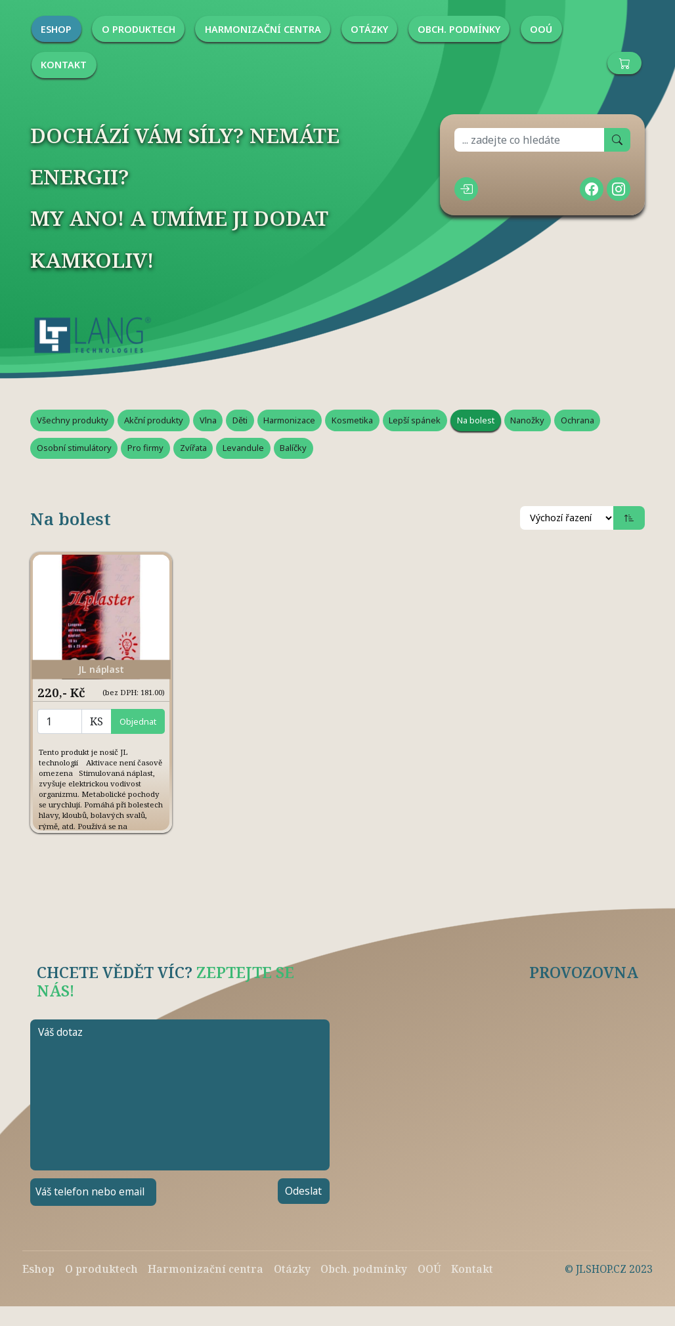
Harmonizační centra (205, 1269)
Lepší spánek (415, 420)
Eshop (38, 1269)
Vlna (208, 420)
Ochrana (577, 420)
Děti (240, 420)
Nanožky (527, 420)
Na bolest (475, 420)
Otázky (292, 1269)
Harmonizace (289, 420)
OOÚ (429, 1269)
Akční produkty (153, 420)
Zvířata (193, 448)
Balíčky (293, 448)
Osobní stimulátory (74, 448)
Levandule (243, 448)
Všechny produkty (72, 420)
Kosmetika (352, 420)
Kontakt (472, 1269)
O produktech (101, 1269)
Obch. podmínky (363, 1269)
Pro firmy (145, 448)
